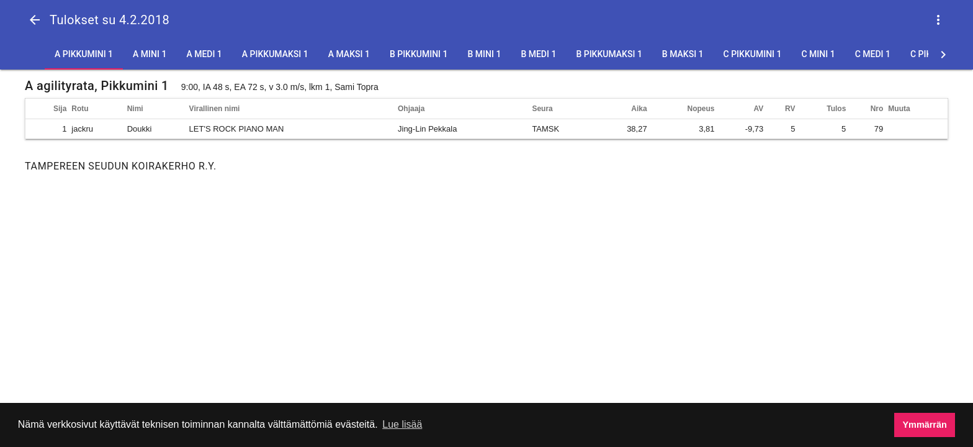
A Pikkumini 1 (84, 54)
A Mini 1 (149, 54)
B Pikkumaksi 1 (609, 54)
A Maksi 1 (349, 54)
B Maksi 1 (683, 54)
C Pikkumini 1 (753, 54)
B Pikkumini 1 (419, 54)
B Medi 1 (538, 54)
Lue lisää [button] (402, 424)
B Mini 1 (484, 54)
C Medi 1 (872, 54)
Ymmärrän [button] (925, 425)
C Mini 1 (818, 54)
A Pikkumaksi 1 (275, 54)
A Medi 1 (204, 54)
